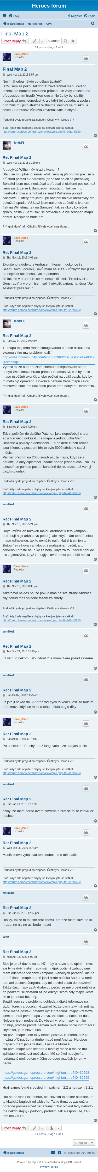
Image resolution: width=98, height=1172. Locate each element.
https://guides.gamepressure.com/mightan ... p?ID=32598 (46, 1073)
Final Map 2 (15, 33)
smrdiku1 (8, 504)
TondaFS (19, 142)
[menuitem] (14, 16)
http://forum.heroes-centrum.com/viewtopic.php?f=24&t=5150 (41, 131)
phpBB (35, 1162)
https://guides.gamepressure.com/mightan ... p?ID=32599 (46, 1077)
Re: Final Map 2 (17, 157)
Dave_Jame (21, 54)
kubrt (6, 937)
